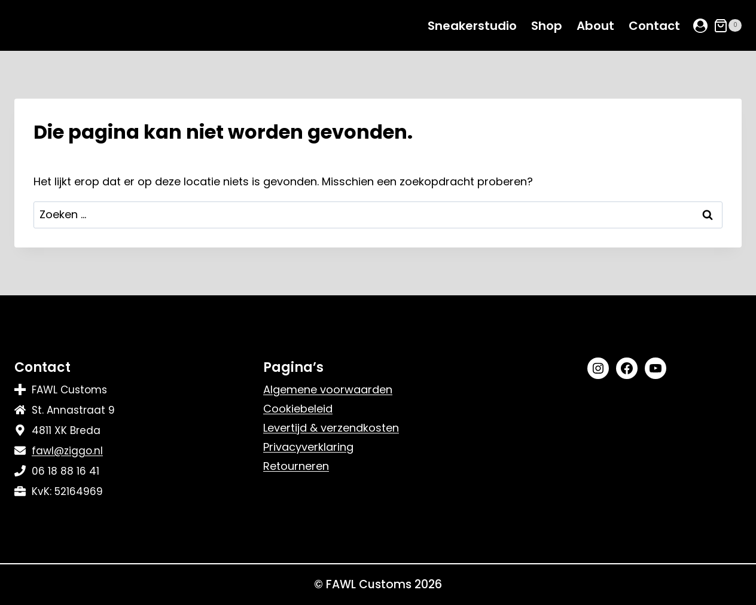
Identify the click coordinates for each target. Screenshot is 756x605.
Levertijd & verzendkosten (331, 427)
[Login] (700, 25)
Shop (546, 25)
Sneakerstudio (472, 25)
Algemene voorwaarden (327, 389)
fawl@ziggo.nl (67, 451)
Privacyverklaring (308, 446)
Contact (654, 25)
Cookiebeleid (298, 408)
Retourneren (296, 466)
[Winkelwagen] (728, 26)
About (595, 25)
